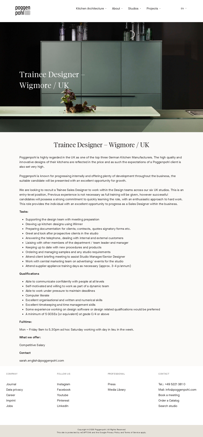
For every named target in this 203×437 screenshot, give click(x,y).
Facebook (64, 390)
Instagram (63, 384)
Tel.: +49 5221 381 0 (171, 384)
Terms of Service (132, 432)
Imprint (11, 400)
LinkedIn (62, 406)
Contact (163, 373)
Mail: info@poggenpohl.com (177, 390)
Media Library (117, 390)
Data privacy (14, 390)
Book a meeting (169, 395)
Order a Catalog (168, 400)
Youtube (62, 395)
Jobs (9, 406)
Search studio (167, 406)
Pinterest (63, 400)
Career (10, 395)
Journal (11, 384)
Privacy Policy (113, 432)
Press (112, 384)
